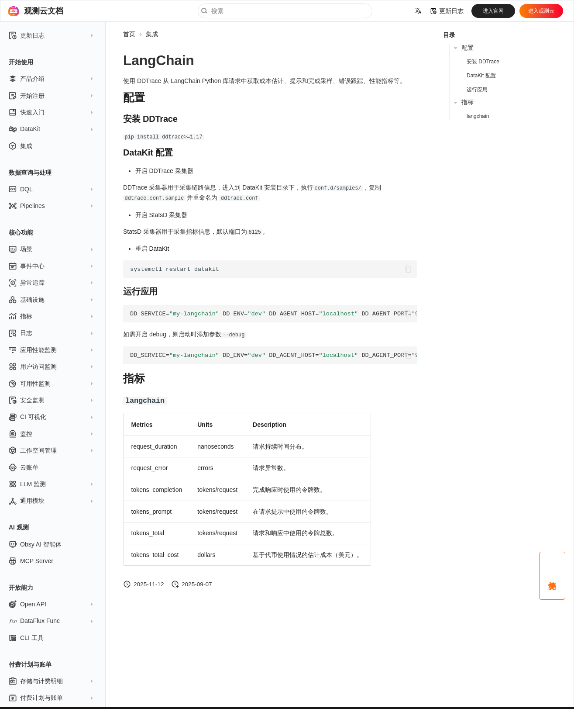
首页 (129, 34)
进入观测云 (541, 11)
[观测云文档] (13, 11)
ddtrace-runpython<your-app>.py (273, 312)
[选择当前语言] (418, 11)
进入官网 (493, 11)
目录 (449, 34)
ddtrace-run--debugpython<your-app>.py (273, 354)
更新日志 (447, 11)
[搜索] (285, 11)
